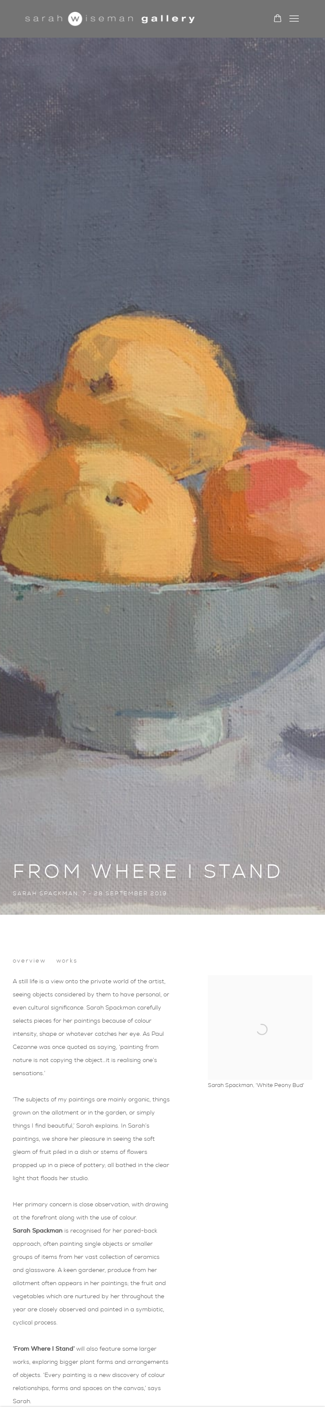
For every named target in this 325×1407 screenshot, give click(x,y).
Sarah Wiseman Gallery (110, 19)
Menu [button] (293, 19)
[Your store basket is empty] (278, 19)
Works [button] (66, 961)
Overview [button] (29, 961)
